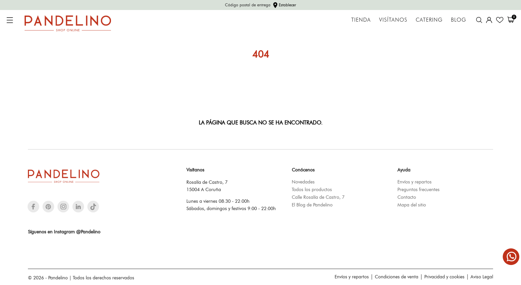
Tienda (361, 20)
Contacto (406, 197)
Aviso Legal (481, 277)
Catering (429, 20)
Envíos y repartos (414, 182)
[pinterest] (48, 206)
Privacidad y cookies (444, 277)
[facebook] (33, 206)
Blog (458, 20)
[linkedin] (78, 206)
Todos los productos (312, 189)
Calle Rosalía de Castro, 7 (318, 197)
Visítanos (393, 20)
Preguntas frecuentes (418, 189)
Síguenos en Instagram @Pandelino (64, 232)
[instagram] (63, 206)
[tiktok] (93, 206)
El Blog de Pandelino (312, 205)
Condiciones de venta (396, 277)
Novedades (303, 182)
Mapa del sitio (411, 205)
